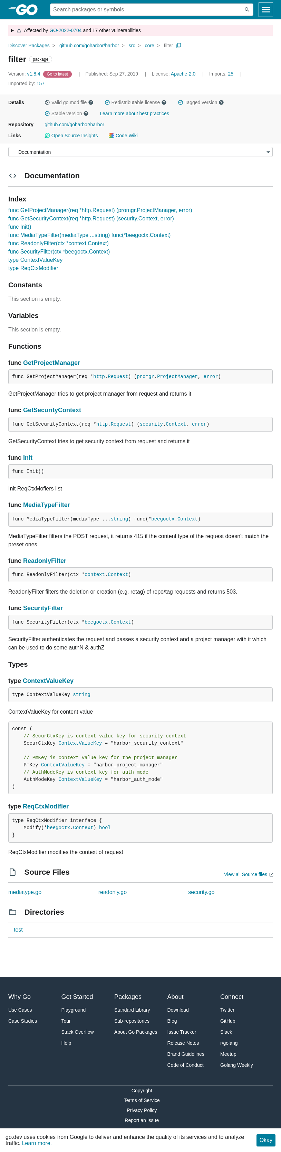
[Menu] (140, 152)
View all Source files (245, 874)
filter (168, 45)
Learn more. (37, 1143)
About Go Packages (135, 1032)
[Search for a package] (145, 9)
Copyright (142, 1090)
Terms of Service (142, 1100)
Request (118, 376)
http (99, 376)
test (18, 930)
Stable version (67, 113)
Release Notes (183, 1043)
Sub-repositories (131, 1021)
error (211, 376)
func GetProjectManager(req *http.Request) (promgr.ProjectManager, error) (100, 210)
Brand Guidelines (185, 1054)
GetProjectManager (51, 362)
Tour (66, 1021)
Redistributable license (136, 102)
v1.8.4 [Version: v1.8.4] (25, 74)
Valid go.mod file (69, 102)
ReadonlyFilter (44, 560)
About (175, 996)
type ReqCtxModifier (33, 268)
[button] (47, 102)
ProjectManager (177, 376)
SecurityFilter (43, 608)
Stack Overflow (77, 1032)
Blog (172, 1021)
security (151, 424)
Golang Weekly (236, 1065)
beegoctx (162, 519)
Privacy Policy (142, 1110)
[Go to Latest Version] (58, 74)
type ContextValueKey (35, 260)
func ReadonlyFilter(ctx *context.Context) (58, 243)
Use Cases (20, 1010)
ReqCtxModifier (46, 806)
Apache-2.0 (183, 74)
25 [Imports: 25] (222, 74)
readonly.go (112, 892)
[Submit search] (247, 9)
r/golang (229, 1043)
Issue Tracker (181, 1032)
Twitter (227, 1010)
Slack (226, 1032)
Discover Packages (29, 45)
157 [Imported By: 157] (26, 83)
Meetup (228, 1054)
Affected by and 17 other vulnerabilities (78, 30)
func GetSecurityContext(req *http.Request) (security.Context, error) (91, 218)
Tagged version (201, 102)
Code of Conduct (185, 1065)
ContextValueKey (48, 680)
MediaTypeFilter (46, 504)
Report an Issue (142, 1120)
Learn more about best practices (134, 113)
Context (176, 424)
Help (66, 1043)
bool (105, 828)
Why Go (19, 996)
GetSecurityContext (52, 410)
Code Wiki (123, 135)
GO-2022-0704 (65, 30)
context (95, 574)
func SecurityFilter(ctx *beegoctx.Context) (59, 252)
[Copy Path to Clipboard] (179, 45)
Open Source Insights (71, 135)
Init (27, 457)
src (132, 45)
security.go (201, 892)
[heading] (29, 9)
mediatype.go (24, 892)
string (119, 519)
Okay (266, 1140)
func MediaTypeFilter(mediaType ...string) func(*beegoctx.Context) (89, 235)
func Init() (19, 227)
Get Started (77, 996)
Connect (231, 996)
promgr (145, 376)
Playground (73, 1010)
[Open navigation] (266, 10)
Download (178, 1010)
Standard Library (132, 1010)
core (149, 45)
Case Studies (22, 1021)
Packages (128, 996)
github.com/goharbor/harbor (89, 45)
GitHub (227, 1021)
